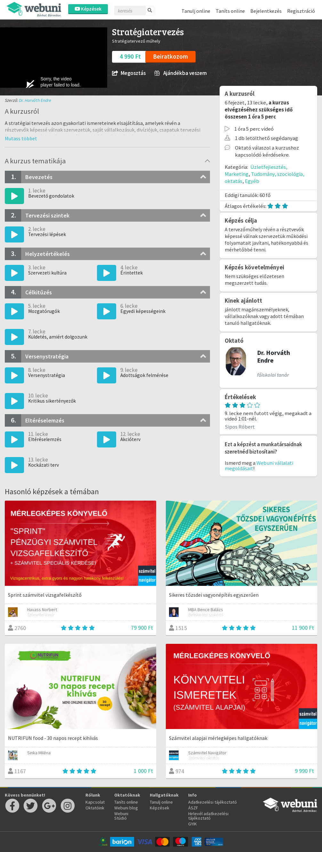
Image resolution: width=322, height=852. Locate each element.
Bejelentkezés (266, 11)
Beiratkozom (170, 56)
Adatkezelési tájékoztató (212, 802)
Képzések (88, 9)
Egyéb (252, 180)
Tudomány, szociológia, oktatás (264, 177)
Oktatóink (94, 808)
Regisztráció (301, 11)
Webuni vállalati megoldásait (259, 465)
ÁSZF (193, 808)
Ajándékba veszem (180, 73)
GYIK (192, 824)
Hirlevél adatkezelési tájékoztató (208, 816)
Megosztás (129, 73)
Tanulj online (195, 11)
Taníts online (230, 11)
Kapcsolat (95, 802)
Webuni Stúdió (121, 816)
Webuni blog (126, 808)
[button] (21, 138)
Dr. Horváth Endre (35, 100)
